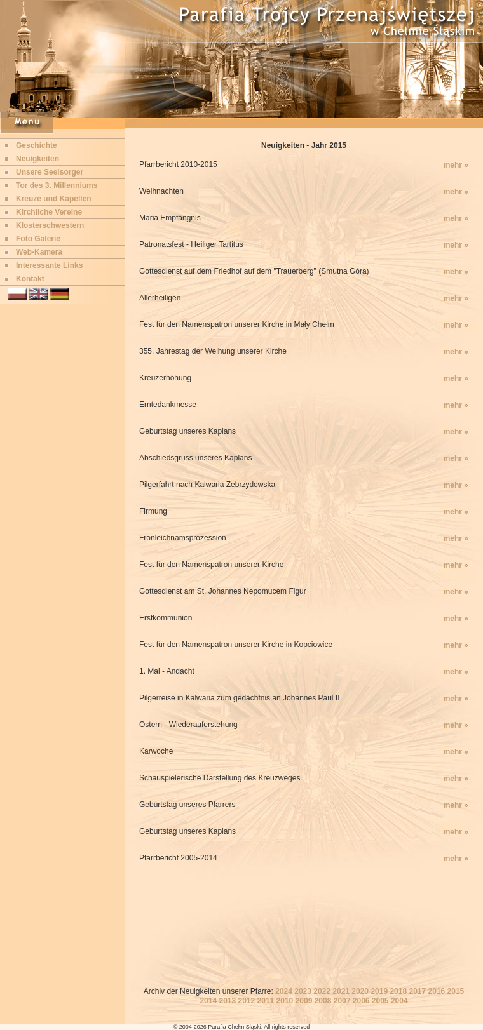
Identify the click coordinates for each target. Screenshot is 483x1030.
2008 (323, 1000)
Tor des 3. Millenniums (56, 185)
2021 (341, 991)
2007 (342, 1000)
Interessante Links (49, 265)
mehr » (456, 165)
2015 (456, 991)
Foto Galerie (38, 238)
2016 (437, 991)
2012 (246, 1000)
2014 (208, 1000)
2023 (302, 991)
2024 (283, 991)
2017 (417, 991)
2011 (266, 1000)
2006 (361, 1000)
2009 (304, 1000)
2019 (379, 991)
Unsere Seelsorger (49, 172)
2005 (380, 1000)
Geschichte (36, 145)
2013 (227, 1000)
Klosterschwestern (50, 225)
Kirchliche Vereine (49, 212)
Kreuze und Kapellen (54, 198)
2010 (285, 1000)
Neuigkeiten (37, 158)
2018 (398, 991)
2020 (360, 991)
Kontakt (30, 278)
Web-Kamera (39, 252)
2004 (399, 1000)
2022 (321, 991)
